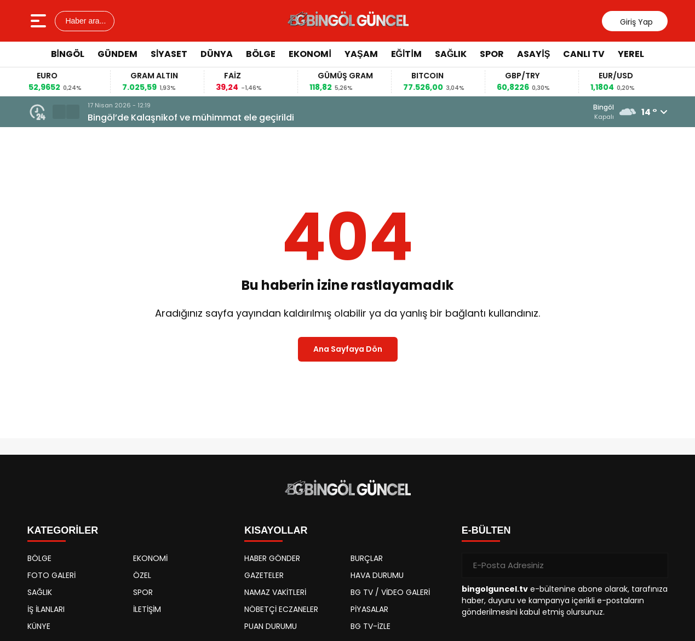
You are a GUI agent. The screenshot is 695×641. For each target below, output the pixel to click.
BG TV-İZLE (370, 626)
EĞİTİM (406, 54)
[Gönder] (655, 565)
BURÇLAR (367, 558)
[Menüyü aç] (39, 21)
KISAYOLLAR (275, 530)
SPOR (492, 54)
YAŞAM (361, 54)
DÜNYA (216, 54)
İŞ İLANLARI (46, 609)
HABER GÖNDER (272, 558)
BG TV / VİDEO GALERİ (390, 592)
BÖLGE (260, 54)
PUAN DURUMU (270, 626)
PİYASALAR (369, 609)
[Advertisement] (658, 232)
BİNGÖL (67, 54)
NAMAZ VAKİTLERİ (275, 592)
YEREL (631, 54)
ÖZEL (142, 575)
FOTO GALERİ (51, 575)
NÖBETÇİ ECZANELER (281, 609)
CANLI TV (584, 54)
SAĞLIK (451, 54)
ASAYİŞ (533, 54)
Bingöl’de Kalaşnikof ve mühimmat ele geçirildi (191, 117)
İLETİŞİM (147, 609)
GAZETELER (264, 575)
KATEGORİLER (63, 530)
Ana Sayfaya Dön (347, 349)
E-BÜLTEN (486, 530)
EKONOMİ (310, 54)
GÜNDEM (117, 54)
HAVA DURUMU (377, 575)
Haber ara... (85, 20)
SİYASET (169, 54)
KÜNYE (38, 626)
